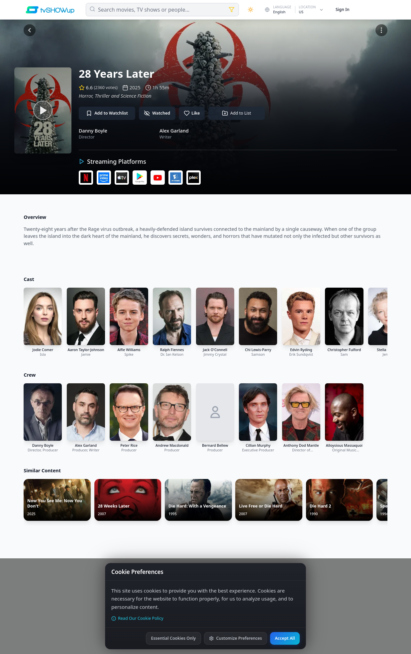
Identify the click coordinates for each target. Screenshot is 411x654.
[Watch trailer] (43, 110)
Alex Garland (174, 131)
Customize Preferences (235, 638)
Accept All (285, 638)
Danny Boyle (93, 131)
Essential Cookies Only (173, 638)
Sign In (343, 9)
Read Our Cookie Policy (137, 618)
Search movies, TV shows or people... (143, 9)
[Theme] (250, 10)
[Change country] (294, 10)
